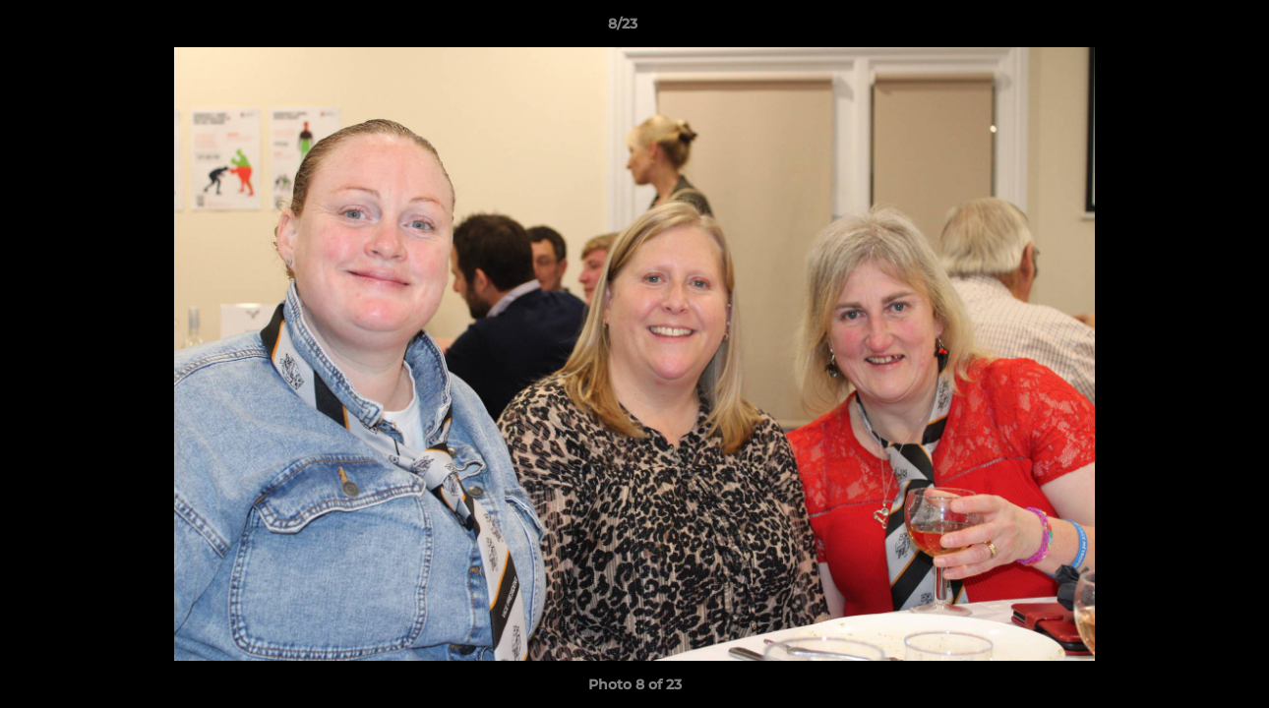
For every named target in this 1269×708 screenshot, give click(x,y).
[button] (1186, 28)
